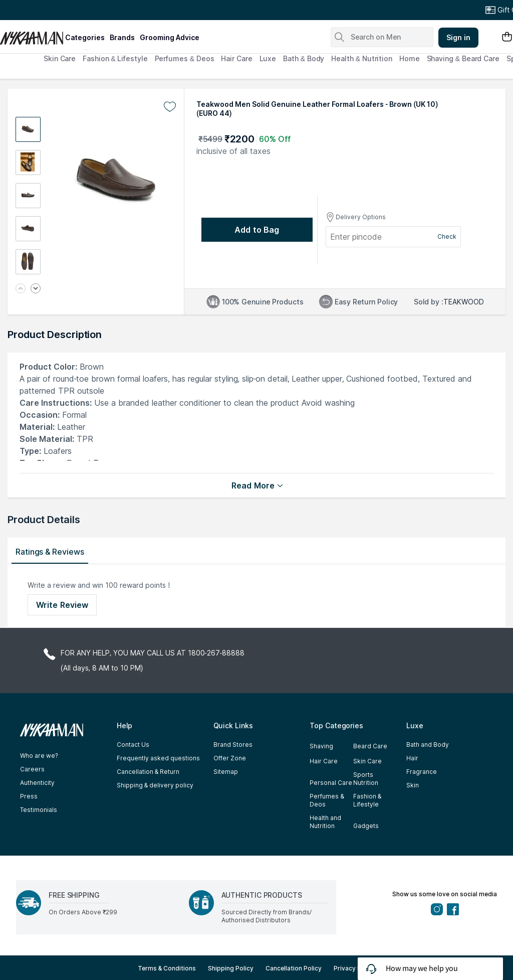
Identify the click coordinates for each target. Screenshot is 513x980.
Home (409, 58)
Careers (32, 769)
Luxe (268, 58)
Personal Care (331, 782)
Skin (412, 785)
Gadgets (366, 826)
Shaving (321, 746)
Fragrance (421, 771)
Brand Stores (232, 744)
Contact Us (133, 744)
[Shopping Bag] (507, 37)
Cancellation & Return (148, 771)
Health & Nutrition (361, 58)
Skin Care (60, 58)
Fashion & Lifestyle (115, 58)
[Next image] (36, 289)
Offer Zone (229, 758)
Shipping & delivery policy (155, 785)
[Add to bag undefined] (257, 230)
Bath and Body (427, 744)
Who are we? (39, 755)
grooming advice (169, 37)
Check (446, 236)
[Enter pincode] (364, 237)
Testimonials (38, 809)
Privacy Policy (354, 968)
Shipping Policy (230, 968)
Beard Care (370, 746)
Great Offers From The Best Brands (66, 10)
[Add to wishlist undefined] (170, 107)
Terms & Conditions (167, 968)
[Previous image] (21, 289)
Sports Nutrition (365, 778)
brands (122, 37)
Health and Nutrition (325, 822)
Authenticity (37, 782)
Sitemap (225, 771)
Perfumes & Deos (184, 58)
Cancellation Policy (294, 968)
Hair (412, 758)
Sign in (458, 37)
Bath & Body (303, 58)
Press (29, 796)
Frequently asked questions (158, 758)
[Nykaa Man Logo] (31, 34)
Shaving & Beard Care (463, 58)
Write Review (62, 605)
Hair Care (236, 58)
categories (85, 37)
